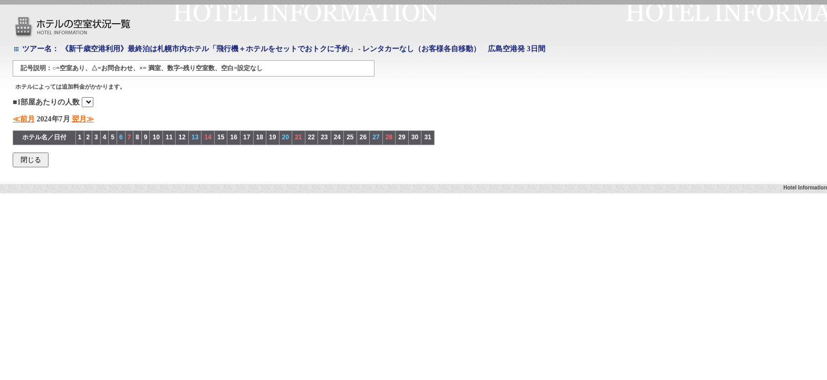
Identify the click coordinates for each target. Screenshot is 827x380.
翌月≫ (83, 119)
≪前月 (24, 119)
